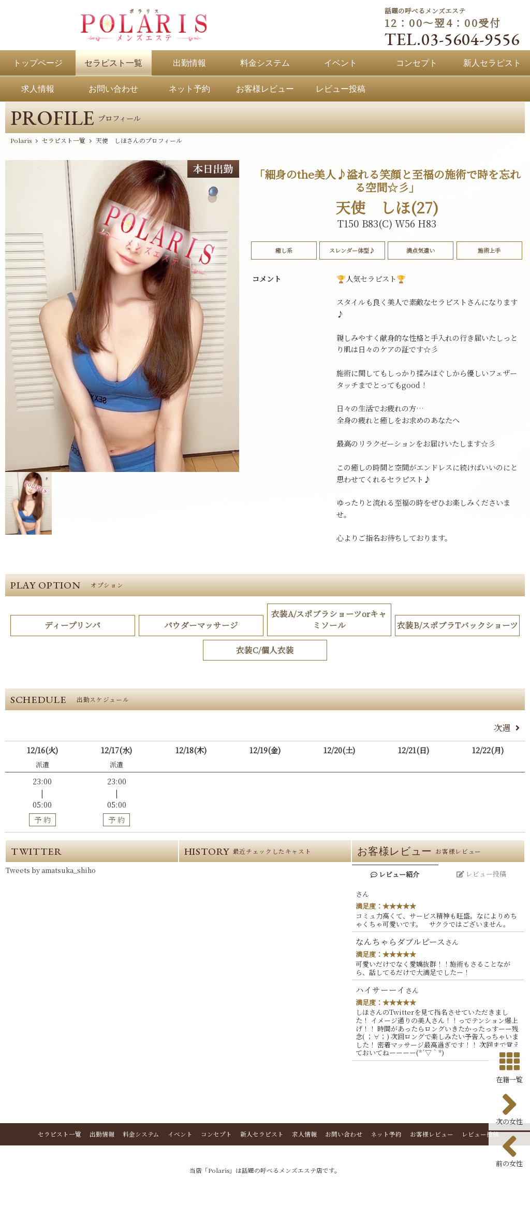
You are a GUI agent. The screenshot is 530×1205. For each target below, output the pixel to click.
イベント (180, 1135)
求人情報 (304, 1135)
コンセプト (216, 1135)
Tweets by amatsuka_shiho (51, 872)
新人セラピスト (262, 1135)
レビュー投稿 (480, 1135)
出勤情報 (102, 1135)
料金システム (141, 1135)
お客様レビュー (431, 1135)
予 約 (42, 820)
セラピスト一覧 (59, 1135)
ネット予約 (386, 1135)
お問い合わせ (343, 1135)
